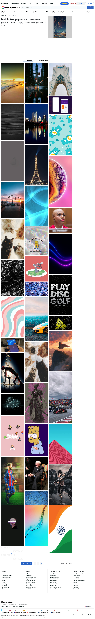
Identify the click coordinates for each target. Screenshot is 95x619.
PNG (37, 3)
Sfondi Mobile (73, 610)
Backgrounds (15, 3)
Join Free (89, 3)
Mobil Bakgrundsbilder (48, 610)
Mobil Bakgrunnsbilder (44, 612)
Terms (79, 614)
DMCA (89, 614)
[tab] (28, 60)
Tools (51, 3)
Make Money (73, 3)
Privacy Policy (73, 614)
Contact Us (9, 606)
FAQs (14, 606)
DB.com (21, 606)
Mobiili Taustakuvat (56, 612)
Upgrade (65, 3)
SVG (30, 3)
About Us (3, 606)
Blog (17, 606)
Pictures (23, 3)
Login (80, 3)
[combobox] (54, 7)
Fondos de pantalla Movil (84, 610)
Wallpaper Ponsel (32, 612)
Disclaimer (84, 614)
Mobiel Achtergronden (8, 612)
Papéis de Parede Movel (61, 610)
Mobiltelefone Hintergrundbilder (32, 610)
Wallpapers (4, 3)
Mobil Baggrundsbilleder (16, 610)
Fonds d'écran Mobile (21, 612)
